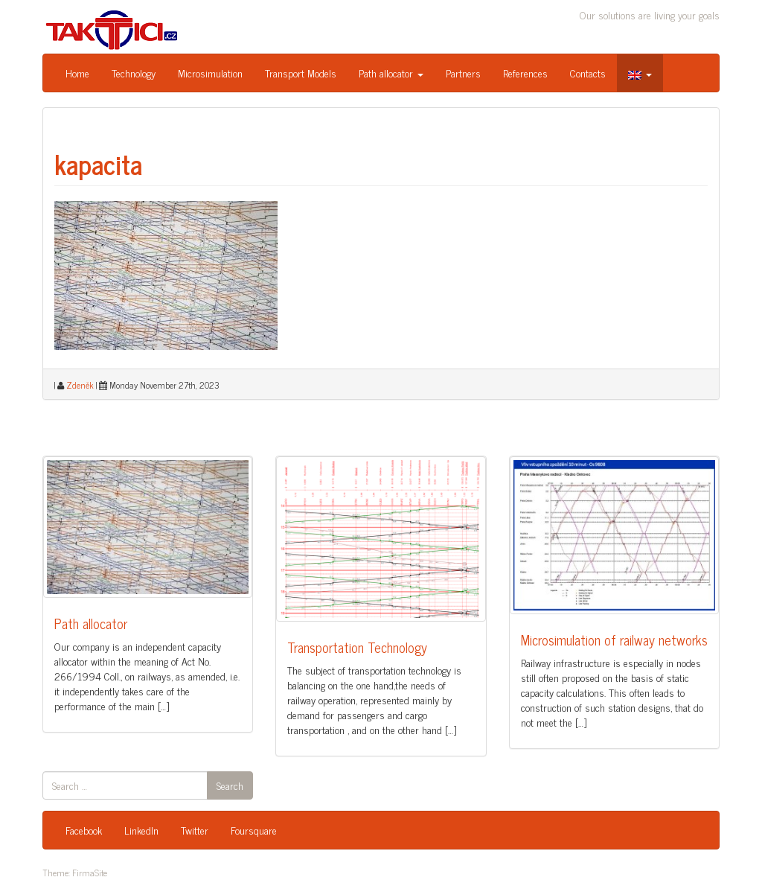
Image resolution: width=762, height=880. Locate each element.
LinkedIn (141, 829)
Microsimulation (210, 72)
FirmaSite (89, 872)
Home (77, 72)
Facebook (83, 829)
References (525, 72)
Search (230, 785)
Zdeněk (80, 384)
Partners (463, 72)
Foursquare (254, 829)
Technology (134, 72)
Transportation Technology (357, 647)
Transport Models (300, 72)
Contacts (588, 72)
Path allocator (391, 72)
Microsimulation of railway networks (614, 639)
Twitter (194, 829)
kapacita (98, 163)
